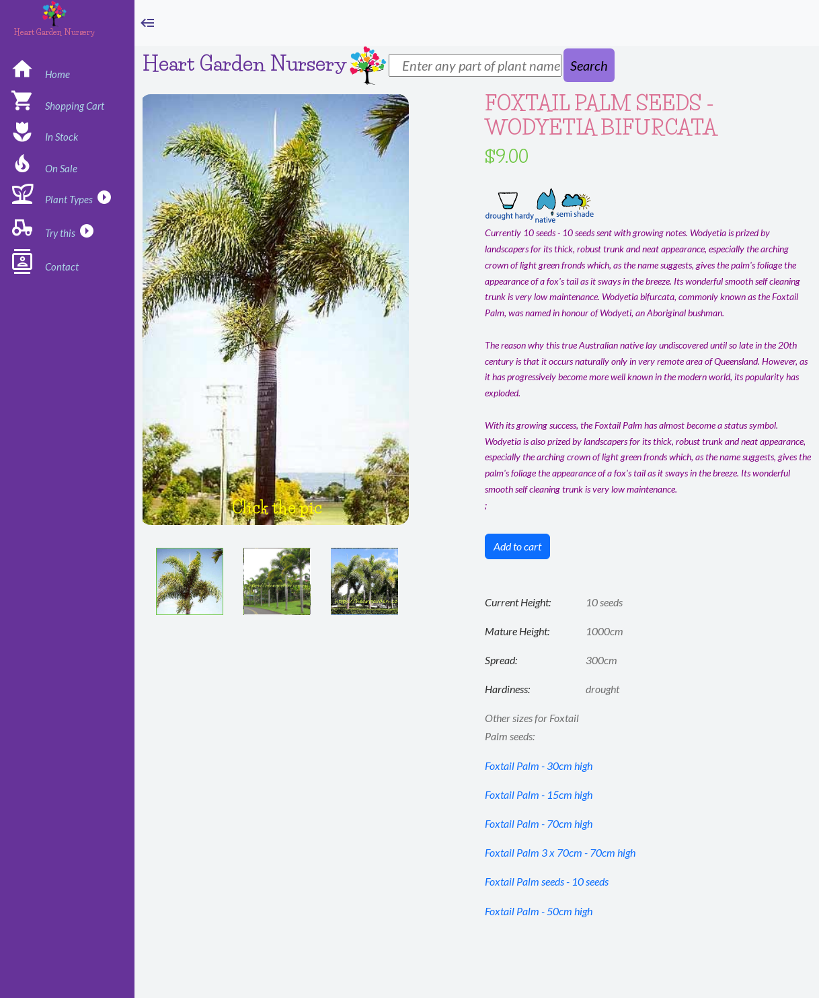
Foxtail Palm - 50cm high (538, 910)
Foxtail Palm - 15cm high (538, 794)
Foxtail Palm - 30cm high (538, 765)
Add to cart (517, 546)
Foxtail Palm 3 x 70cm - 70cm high (560, 852)
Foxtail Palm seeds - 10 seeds (547, 881)
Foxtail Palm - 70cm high (538, 823)
